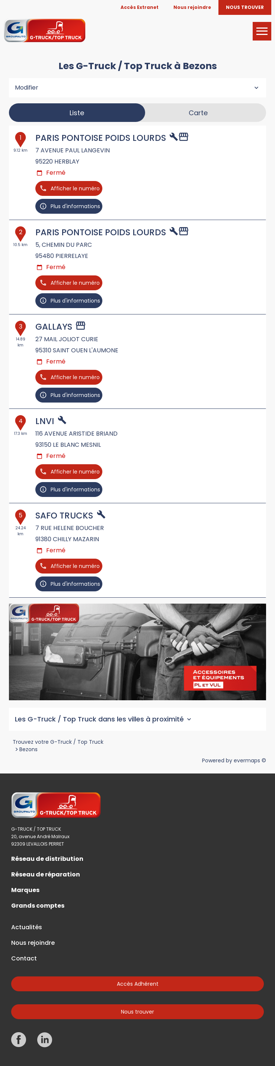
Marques (25, 890)
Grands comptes (37, 906)
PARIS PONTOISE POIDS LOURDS (100, 138)
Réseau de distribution (47, 859)
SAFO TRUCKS (64, 515)
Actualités (26, 927)
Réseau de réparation (45, 874)
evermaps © (250, 760)
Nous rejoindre (33, 943)
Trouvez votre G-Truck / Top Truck (58, 742)
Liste (77, 112)
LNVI (44, 421)
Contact (24, 958)
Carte (198, 112)
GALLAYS (53, 327)
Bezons (28, 749)
